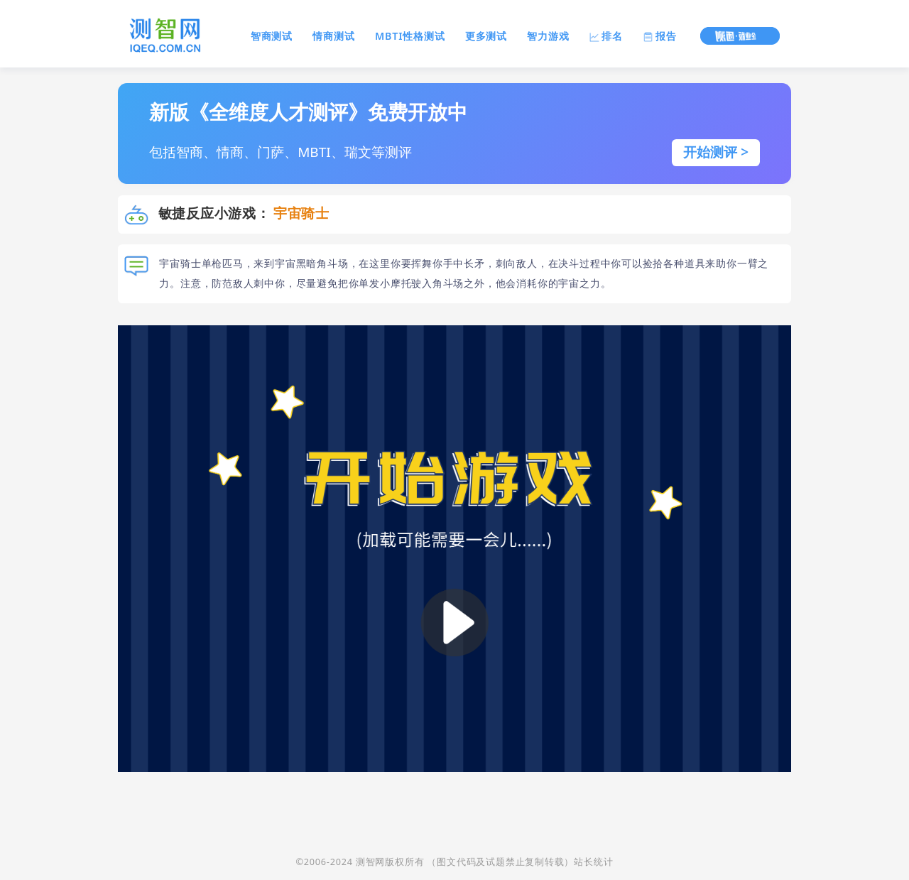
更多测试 (486, 36)
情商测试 (333, 36)
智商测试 (272, 36)
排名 (606, 36)
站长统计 (593, 861)
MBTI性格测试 (410, 36)
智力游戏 (548, 36)
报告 (659, 36)
